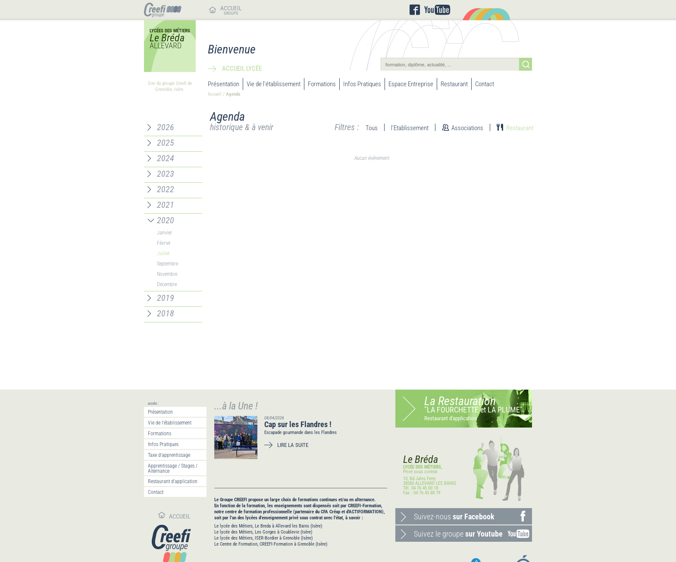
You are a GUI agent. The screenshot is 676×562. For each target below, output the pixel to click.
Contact (484, 84)
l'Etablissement (410, 128)
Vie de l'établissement (273, 84)
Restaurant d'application (172, 481)
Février (164, 243)
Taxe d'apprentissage (169, 455)
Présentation (223, 84)
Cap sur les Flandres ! (298, 424)
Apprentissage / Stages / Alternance (172, 468)
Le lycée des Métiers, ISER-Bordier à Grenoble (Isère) (263, 538)
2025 (165, 142)
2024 (165, 158)
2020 (165, 220)
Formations (322, 84)
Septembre (167, 264)
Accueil (215, 94)
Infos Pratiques (362, 84)
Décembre (167, 284)
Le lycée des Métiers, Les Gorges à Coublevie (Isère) (263, 532)
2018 (165, 313)
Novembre (167, 274)
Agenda (233, 94)
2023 (165, 174)
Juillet (163, 253)
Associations (467, 128)
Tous (372, 128)
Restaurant (454, 84)
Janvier (164, 233)
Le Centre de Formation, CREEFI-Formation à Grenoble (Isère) (271, 544)
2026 (165, 127)
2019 (165, 298)
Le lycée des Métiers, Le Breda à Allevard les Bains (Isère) (268, 526)
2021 (165, 205)
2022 (165, 189)
